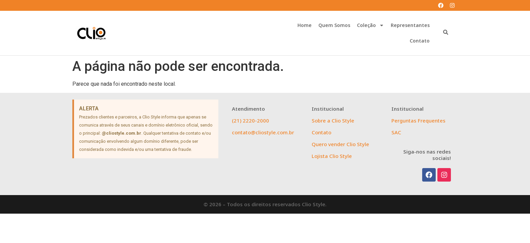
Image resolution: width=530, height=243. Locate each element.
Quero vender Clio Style (340, 144)
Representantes (410, 25)
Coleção (370, 25)
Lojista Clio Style (332, 156)
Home (304, 25)
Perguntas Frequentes (418, 120)
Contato (420, 40)
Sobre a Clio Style (333, 120)
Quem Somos (334, 25)
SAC (396, 132)
